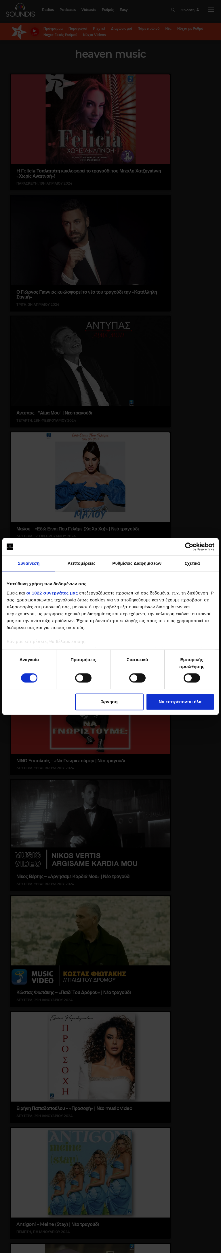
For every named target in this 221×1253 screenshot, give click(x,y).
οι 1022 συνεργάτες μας (52, 592)
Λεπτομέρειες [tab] (82, 563)
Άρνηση (109, 701)
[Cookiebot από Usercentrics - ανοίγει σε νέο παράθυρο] (189, 546)
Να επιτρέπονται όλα (180, 701)
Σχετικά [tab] (192, 563)
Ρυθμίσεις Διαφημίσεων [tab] (136, 563)
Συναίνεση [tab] (28, 563)
